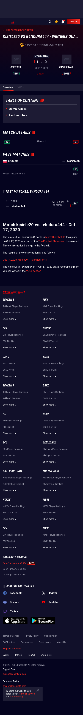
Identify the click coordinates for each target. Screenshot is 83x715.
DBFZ (46, 385)
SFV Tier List (9, 541)
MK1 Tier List (49, 312)
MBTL (46, 499)
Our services (27, 642)
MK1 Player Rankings (53, 306)
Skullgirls (49, 442)
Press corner (45, 642)
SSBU (46, 357)
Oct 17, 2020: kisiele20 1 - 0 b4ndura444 (25, 259)
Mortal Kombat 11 (55, 237)
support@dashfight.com (14, 674)
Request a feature (12, 648)
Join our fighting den (20, 586)
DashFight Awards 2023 (14, 569)
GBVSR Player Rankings (54, 335)
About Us (61, 642)
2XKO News (8, 370)
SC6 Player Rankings (13, 449)
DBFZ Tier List (50, 398)
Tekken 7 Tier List (11, 398)
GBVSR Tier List (50, 341)
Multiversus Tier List (53, 484)
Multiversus (51, 471)
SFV (5, 528)
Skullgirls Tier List (51, 455)
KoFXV (6, 499)
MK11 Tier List (50, 541)
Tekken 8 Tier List (11, 312)
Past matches (18, 115)
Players (19, 655)
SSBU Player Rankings (54, 363)
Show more (10, 319)
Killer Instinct (12, 471)
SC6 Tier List (9, 455)
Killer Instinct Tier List (13, 484)
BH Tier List (8, 427)
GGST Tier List (50, 427)
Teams (31, 655)
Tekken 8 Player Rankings (15, 306)
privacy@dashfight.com (14, 686)
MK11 (46, 528)
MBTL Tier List (50, 512)
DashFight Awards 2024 (14, 563)
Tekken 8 (8, 299)
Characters (46, 655)
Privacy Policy (31, 636)
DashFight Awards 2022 (14, 574)
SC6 (5, 442)
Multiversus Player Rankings (57, 477)
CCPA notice (9, 642)
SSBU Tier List (50, 370)
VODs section (33, 271)
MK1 (45, 299)
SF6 (5, 328)
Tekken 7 (8, 385)
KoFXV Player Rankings (14, 506)
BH (4, 414)
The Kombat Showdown (51, 241)
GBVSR (47, 328)
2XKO (6, 357)
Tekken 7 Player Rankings (15, 392)
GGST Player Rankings (54, 420)
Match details (18, 109)
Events (6, 655)
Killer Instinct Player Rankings (17, 477)
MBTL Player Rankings (54, 506)
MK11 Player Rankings (54, 535)
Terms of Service (11, 636)
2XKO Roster (9, 363)
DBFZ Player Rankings (54, 392)
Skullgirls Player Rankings (55, 449)
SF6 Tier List (9, 341)
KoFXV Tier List (10, 512)
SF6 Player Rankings (13, 335)
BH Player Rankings (12, 420)
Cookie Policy (50, 636)
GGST (46, 414)
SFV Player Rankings (13, 535)
